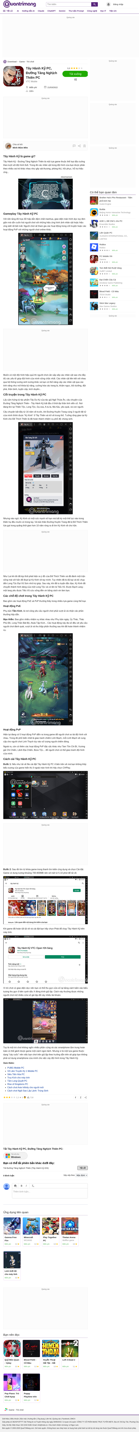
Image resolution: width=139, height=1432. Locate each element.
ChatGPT (51, 11)
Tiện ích (113, 11)
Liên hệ (48, 1419)
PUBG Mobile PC (15, 1068)
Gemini (62, 11)
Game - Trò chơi (26, 61)
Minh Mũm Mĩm (20, 147)
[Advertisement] (70, 38)
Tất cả (9, 11)
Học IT (103, 11)
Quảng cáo (57, 1419)
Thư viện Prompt (76, 11)
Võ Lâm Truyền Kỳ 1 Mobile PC (22, 1071)
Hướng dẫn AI (28, 11)
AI (18, 11)
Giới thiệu (5, 1419)
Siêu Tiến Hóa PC (16, 1074)
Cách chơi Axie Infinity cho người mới (25, 1087)
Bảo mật (23, 1419)
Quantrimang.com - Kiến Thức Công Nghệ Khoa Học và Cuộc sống (19, 4)
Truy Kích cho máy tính (18, 1077)
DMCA (72, 1419)
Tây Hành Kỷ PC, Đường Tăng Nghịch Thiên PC (41, 72)
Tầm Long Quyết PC (17, 1081)
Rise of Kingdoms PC (17, 1084)
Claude (41, 11)
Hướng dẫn (32, 1419)
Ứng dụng (41, 1419)
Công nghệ (92, 11)
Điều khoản (14, 1419)
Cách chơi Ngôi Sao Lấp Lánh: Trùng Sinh (27, 1091)
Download (12, 61)
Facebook (65, 1419)
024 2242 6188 (26, 1425)
